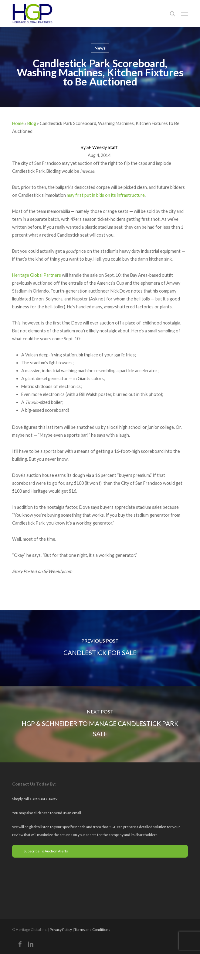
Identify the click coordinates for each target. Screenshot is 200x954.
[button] (184, 14)
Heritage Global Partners (36, 275)
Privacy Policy (61, 929)
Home (18, 123)
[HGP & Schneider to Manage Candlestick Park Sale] (100, 724)
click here (42, 812)
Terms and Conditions (92, 929)
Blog (31, 123)
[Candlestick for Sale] (100, 648)
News (100, 47)
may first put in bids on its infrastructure (106, 195)
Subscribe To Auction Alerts (42, 851)
